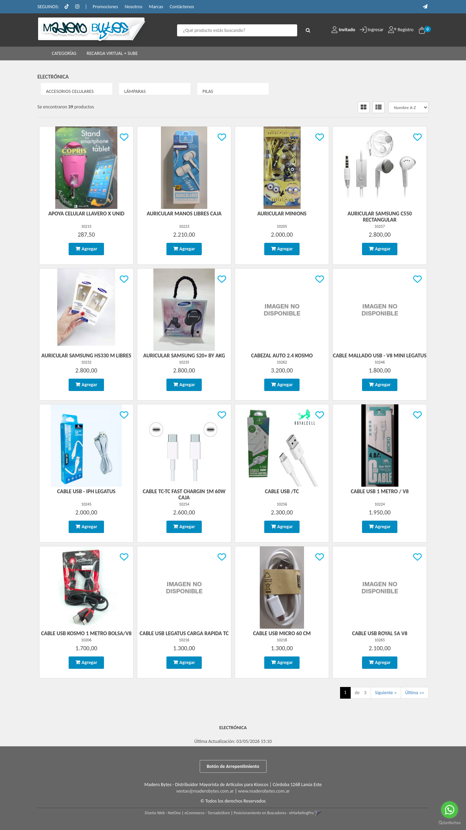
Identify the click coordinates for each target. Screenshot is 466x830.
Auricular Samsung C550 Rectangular (380, 216)
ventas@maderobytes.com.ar (205, 791)
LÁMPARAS (134, 91)
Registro (405, 30)
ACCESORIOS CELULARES (70, 91)
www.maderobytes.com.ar (264, 791)
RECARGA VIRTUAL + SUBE (112, 53)
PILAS (207, 91)
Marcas (156, 7)
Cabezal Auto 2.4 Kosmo (282, 355)
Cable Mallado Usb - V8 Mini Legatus (380, 355)
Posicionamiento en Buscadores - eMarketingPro (274, 812)
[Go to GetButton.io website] (450, 823)
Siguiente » (386, 693)
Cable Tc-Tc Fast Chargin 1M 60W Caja (184, 494)
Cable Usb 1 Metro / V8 (380, 491)
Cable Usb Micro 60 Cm (282, 633)
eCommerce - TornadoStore (207, 812)
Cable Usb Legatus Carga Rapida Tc (184, 633)
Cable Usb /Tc (282, 491)
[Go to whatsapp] (449, 809)
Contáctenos (182, 7)
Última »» (414, 693)
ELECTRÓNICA (53, 76)
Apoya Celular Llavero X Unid (86, 213)
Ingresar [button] (375, 30)
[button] (425, 7)
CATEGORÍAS (64, 53)
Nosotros (133, 7)
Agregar (89, 249)
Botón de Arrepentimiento (233, 766)
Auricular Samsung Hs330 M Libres (86, 355)
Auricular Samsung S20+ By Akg (184, 355)
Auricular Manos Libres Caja (184, 213)
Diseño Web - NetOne (163, 812)
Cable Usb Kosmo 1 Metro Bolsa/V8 (86, 633)
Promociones (105, 7)
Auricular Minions (281, 213)
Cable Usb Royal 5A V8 (379, 633)
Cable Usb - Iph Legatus (86, 491)
